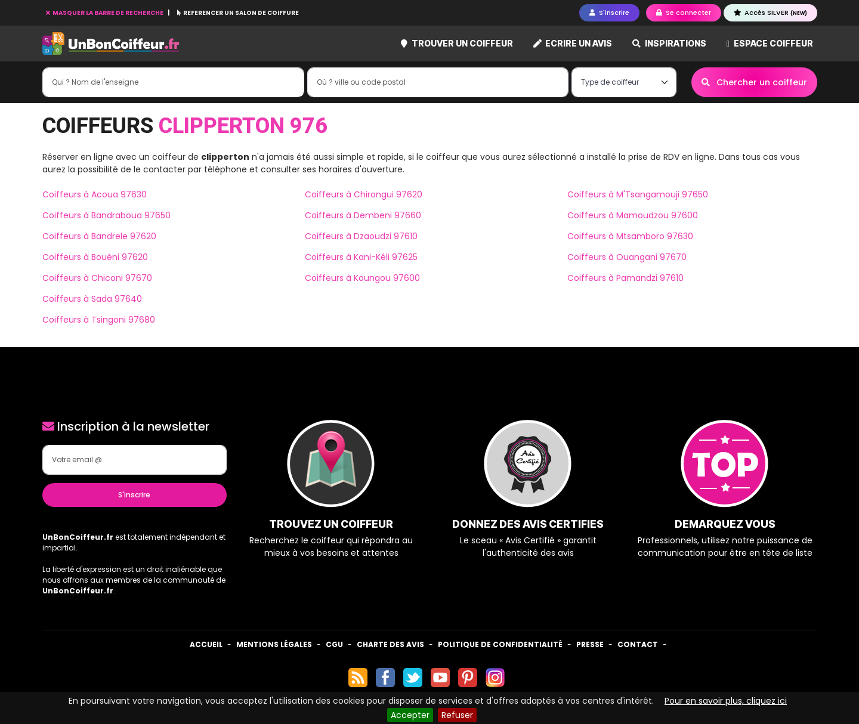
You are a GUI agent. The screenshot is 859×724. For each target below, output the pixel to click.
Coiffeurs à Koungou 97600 (362, 278)
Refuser (457, 715)
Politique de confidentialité (500, 644)
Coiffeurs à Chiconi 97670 (97, 278)
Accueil (206, 644)
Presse (590, 644)
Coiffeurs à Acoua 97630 (94, 194)
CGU (334, 644)
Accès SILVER (770, 12)
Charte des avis (390, 644)
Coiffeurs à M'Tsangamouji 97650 (637, 194)
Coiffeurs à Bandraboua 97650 (106, 215)
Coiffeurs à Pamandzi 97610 (625, 278)
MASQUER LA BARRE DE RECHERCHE (105, 12)
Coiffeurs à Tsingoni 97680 (98, 320)
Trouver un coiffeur (457, 43)
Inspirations (669, 43)
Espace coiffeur (770, 43)
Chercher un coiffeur (754, 82)
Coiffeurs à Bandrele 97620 (99, 236)
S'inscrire (134, 495)
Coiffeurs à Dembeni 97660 (363, 215)
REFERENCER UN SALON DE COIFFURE (238, 12)
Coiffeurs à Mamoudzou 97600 (632, 215)
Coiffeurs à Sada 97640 (92, 299)
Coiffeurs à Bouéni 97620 (95, 257)
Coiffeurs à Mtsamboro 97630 (630, 236)
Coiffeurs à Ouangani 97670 (627, 257)
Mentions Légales (274, 644)
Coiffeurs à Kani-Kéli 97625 (361, 257)
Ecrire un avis (573, 43)
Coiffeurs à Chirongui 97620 (363, 194)
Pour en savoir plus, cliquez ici (726, 701)
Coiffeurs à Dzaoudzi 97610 (361, 236)
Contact (637, 644)
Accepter (410, 715)
